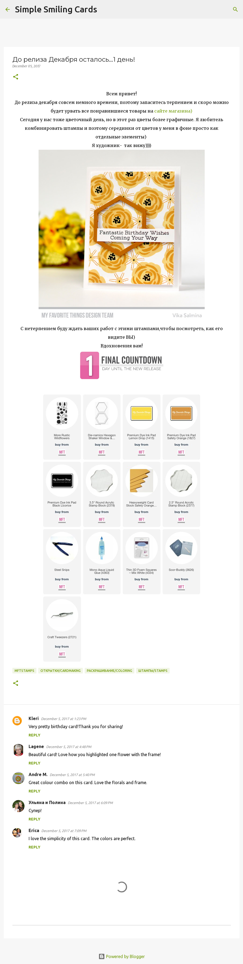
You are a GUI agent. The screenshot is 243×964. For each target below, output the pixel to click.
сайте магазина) (172, 111)
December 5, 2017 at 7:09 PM (63, 831)
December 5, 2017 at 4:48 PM (68, 747)
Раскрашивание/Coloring (109, 670)
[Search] (104, 9)
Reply (34, 735)
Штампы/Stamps (152, 670)
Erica (34, 830)
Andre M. (38, 774)
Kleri (34, 718)
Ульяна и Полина (47, 802)
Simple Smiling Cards (56, 9)
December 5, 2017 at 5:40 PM (72, 775)
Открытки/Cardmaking (60, 670)
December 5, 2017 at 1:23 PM (63, 719)
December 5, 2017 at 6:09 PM (90, 803)
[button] (15, 77)
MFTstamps (24, 670)
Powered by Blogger (121, 956)
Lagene (36, 746)
